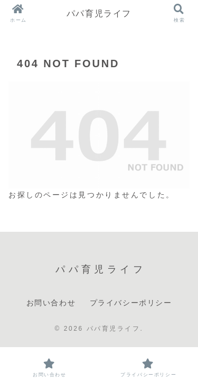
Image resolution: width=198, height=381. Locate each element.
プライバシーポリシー (131, 302)
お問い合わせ (51, 302)
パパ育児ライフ (99, 13)
